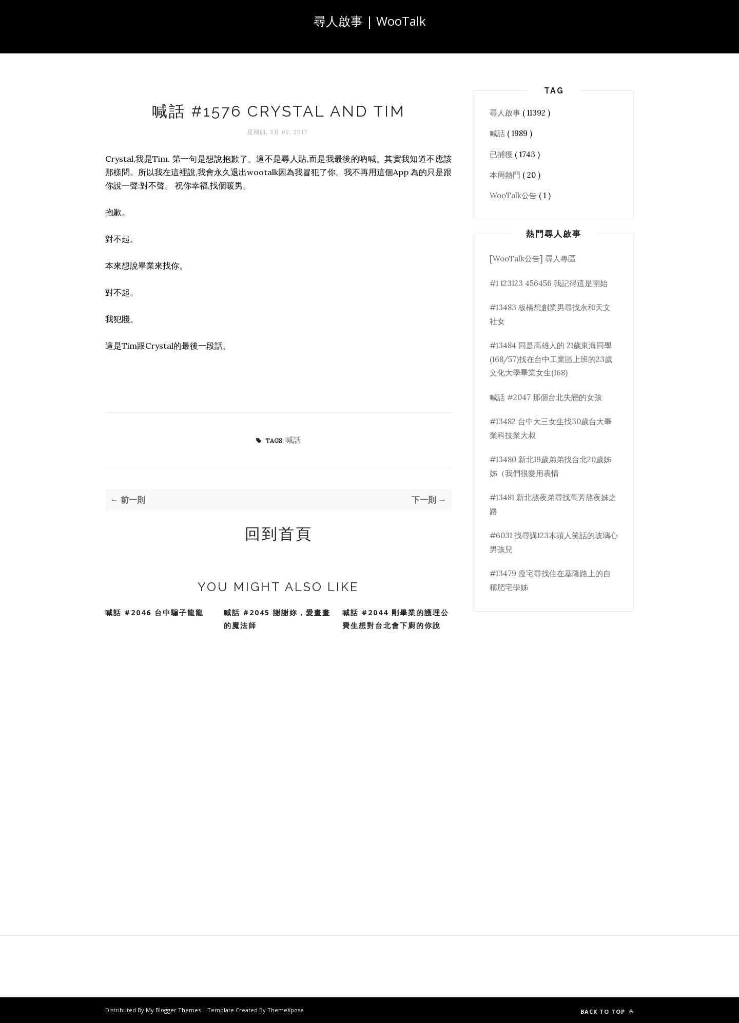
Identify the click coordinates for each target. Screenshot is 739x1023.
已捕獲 (502, 154)
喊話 (293, 440)
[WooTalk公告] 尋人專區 (533, 258)
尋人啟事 (506, 113)
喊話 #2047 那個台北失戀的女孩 (546, 397)
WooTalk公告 (514, 195)
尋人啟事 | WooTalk (370, 20)
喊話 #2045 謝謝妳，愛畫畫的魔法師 (277, 619)
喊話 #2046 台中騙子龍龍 (154, 612)
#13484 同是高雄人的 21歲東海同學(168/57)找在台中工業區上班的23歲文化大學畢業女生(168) (551, 358)
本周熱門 (506, 175)
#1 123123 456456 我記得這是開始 (549, 283)
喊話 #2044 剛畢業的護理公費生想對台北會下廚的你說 (395, 619)
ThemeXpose (285, 1010)
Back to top (607, 1011)
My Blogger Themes (174, 1010)
